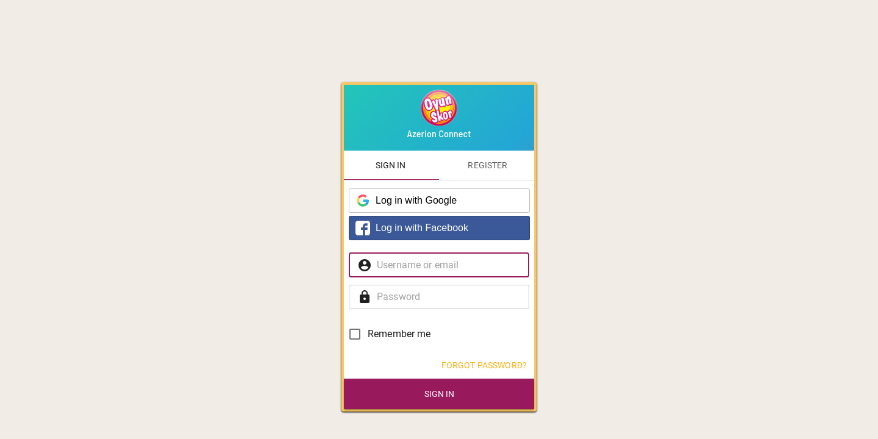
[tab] (390, 165)
